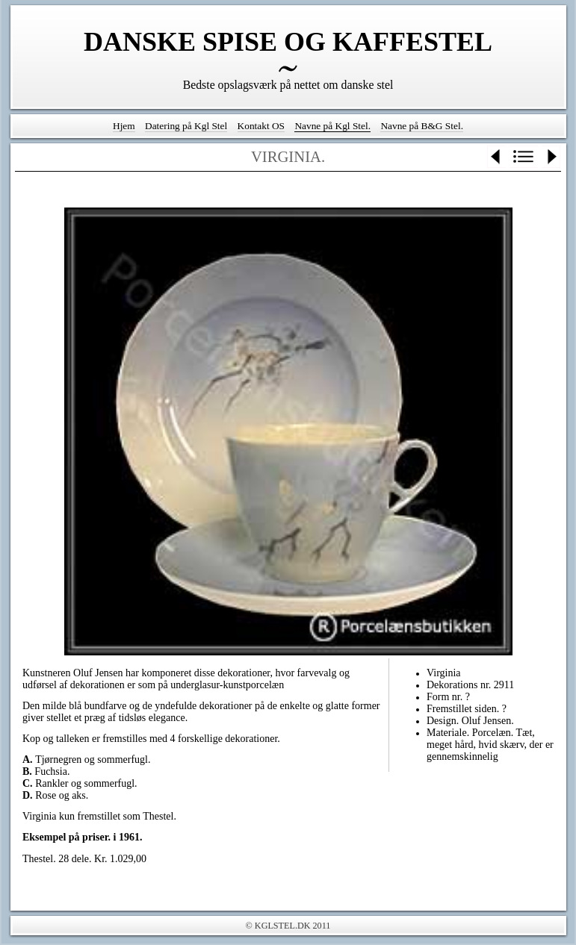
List (524, 157)
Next (551, 157)
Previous (496, 157)
